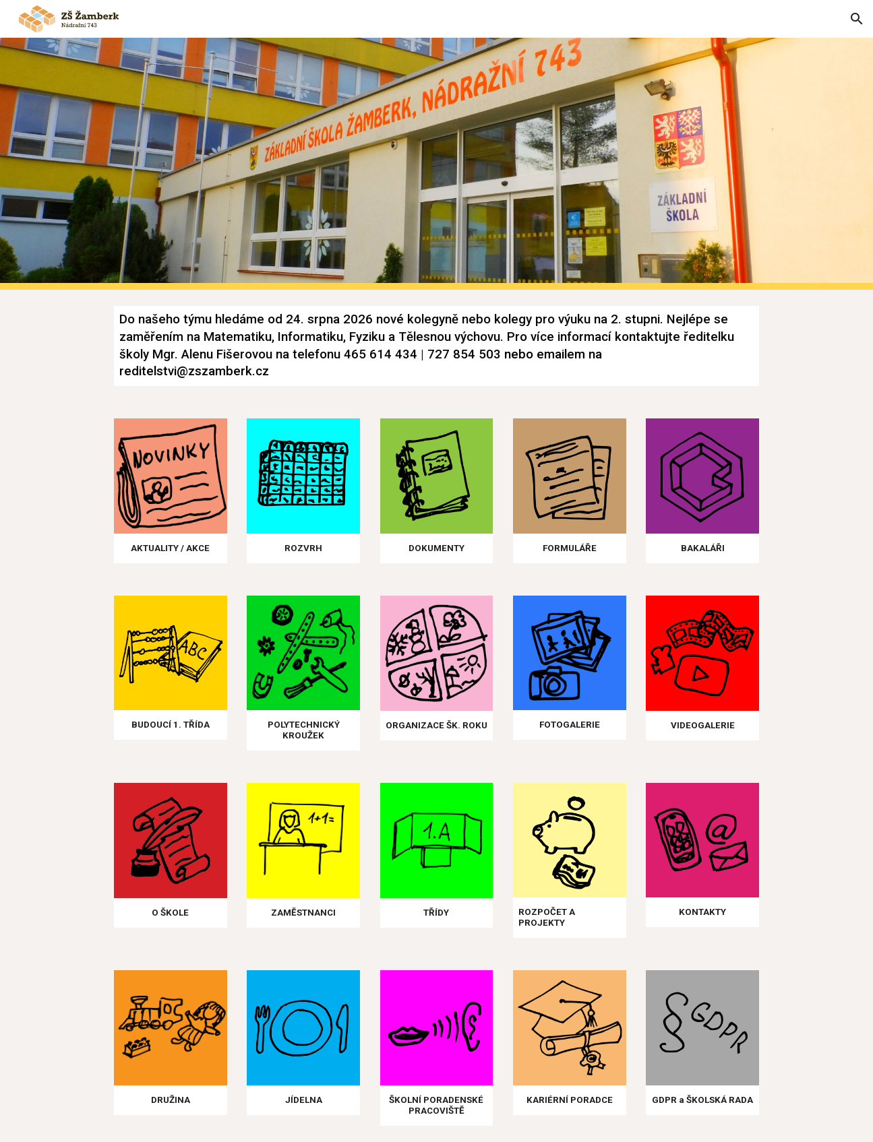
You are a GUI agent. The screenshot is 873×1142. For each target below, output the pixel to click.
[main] (436, 346)
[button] (857, 19)
